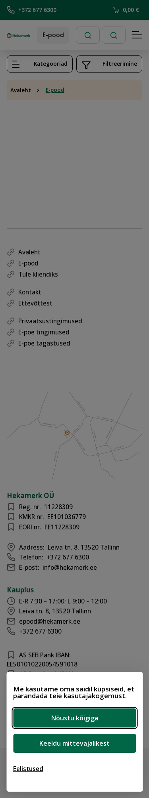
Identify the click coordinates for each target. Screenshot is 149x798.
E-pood (53, 35)
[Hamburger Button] (137, 35)
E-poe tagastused (44, 343)
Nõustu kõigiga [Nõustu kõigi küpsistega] (74, 718)
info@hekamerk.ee (70, 567)
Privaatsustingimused (50, 321)
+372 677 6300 (31, 10)
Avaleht (20, 90)
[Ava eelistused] (28, 768)
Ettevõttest (35, 303)
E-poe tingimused (44, 332)
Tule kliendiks (38, 274)
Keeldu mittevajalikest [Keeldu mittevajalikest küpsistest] (74, 743)
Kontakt (29, 292)
